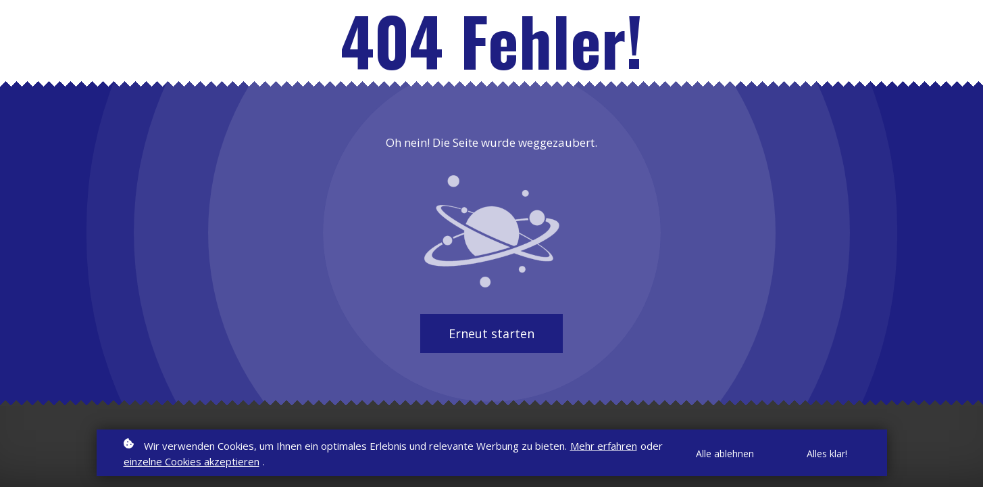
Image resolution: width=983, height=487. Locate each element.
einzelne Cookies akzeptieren (191, 461)
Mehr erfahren (603, 446)
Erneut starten (491, 333)
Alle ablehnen (725, 453)
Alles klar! (827, 453)
